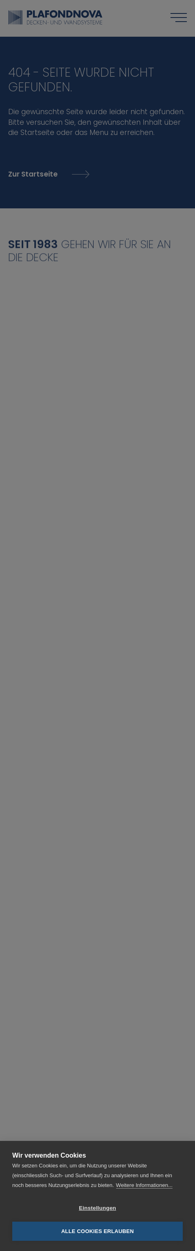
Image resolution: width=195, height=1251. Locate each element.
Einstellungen (97, 1208)
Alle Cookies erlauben (97, 1231)
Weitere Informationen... (144, 1185)
